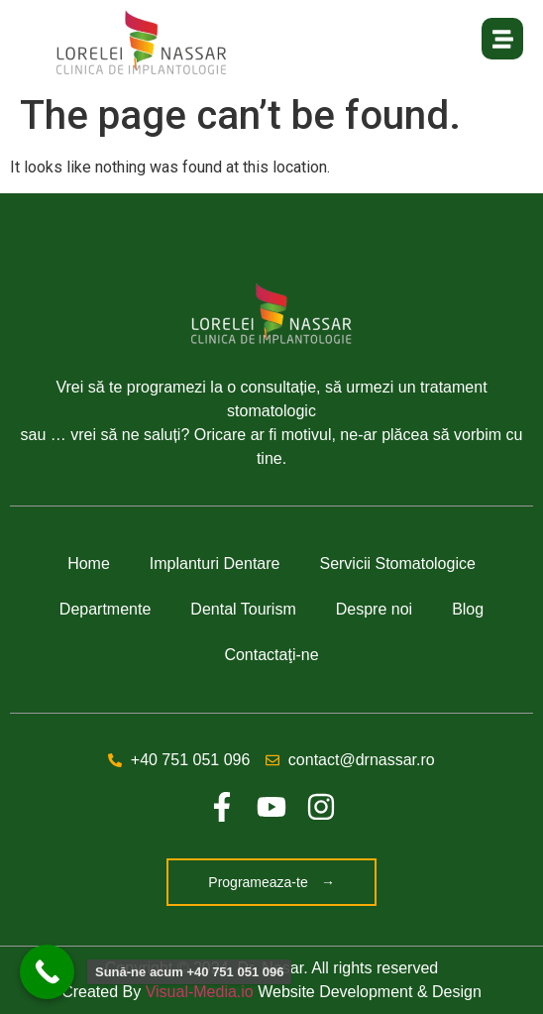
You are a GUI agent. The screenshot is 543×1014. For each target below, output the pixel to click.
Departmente (105, 609)
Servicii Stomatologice (397, 563)
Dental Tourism (242, 609)
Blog (468, 609)
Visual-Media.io (200, 991)
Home (88, 563)
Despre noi (374, 609)
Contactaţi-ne (271, 654)
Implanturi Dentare (215, 563)
